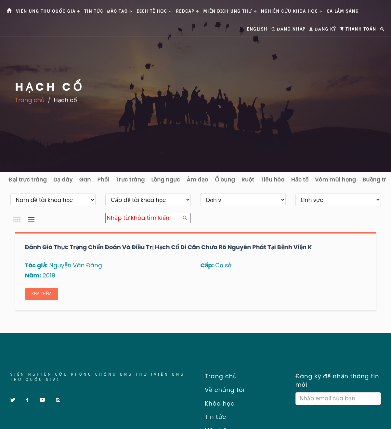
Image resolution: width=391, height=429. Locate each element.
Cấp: (207, 265)
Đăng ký (322, 29)
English (257, 29)
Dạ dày (63, 179)
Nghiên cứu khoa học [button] (292, 11)
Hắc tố (299, 179)
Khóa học (218, 403)
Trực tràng (130, 179)
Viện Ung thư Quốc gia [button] (48, 11)
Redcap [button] (187, 11)
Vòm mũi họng (335, 179)
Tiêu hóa (273, 179)
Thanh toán (358, 29)
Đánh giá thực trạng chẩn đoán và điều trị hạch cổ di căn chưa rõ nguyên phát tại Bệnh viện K (168, 247)
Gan (85, 179)
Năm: (33, 275)
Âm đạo (197, 179)
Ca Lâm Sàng (343, 11)
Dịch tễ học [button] (154, 11)
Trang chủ (30, 100)
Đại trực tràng (28, 179)
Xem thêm (42, 294)
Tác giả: (36, 265)
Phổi (103, 179)
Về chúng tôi (223, 390)
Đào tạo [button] (120, 11)
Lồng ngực (165, 179)
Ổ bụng (225, 179)
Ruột (247, 179)
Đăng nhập (288, 29)
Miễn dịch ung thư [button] (230, 11)
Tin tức (94, 11)
